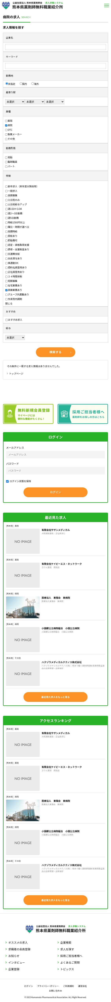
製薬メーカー (13, 134)
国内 (23, 83)
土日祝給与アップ (16, 204)
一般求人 (11, 190)
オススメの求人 (18, 942)
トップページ (16, 373)
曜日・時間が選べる (17, 226)
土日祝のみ (12, 199)
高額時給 (11, 231)
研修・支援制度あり (17, 249)
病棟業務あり (13, 289)
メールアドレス (15, 447)
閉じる (8, 303)
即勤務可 (11, 240)
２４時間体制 (13, 276)
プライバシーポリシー (48, 986)
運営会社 (82, 986)
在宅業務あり (13, 285)
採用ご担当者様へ (71, 956)
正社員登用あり (14, 271)
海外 (35, 83)
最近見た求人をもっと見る (55, 697)
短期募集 (11, 280)
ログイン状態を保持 (18, 481)
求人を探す (67, 949)
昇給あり (11, 235)
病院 (8, 125)
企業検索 (65, 942)
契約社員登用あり (16, 267)
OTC (8, 129)
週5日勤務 (12, 217)
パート (10, 166)
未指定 (10, 83)
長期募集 (11, 195)
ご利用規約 (68, 986)
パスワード (12, 463)
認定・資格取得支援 (17, 244)
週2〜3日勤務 (13, 213)
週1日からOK (13, 208)
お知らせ (13, 956)
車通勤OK (11, 262)
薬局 (8, 120)
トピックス (67, 969)
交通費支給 (12, 253)
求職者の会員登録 (19, 949)
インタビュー (16, 962)
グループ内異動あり (17, 294)
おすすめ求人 (14, 319)
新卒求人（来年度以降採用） (22, 186)
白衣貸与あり (13, 258)
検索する (55, 352)
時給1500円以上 (15, 222)
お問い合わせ (55, 990)
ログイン (28, 986)
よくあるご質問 (70, 962)
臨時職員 (11, 161)
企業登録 (13, 969)
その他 (10, 138)
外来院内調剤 (13, 299)
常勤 (8, 157)
